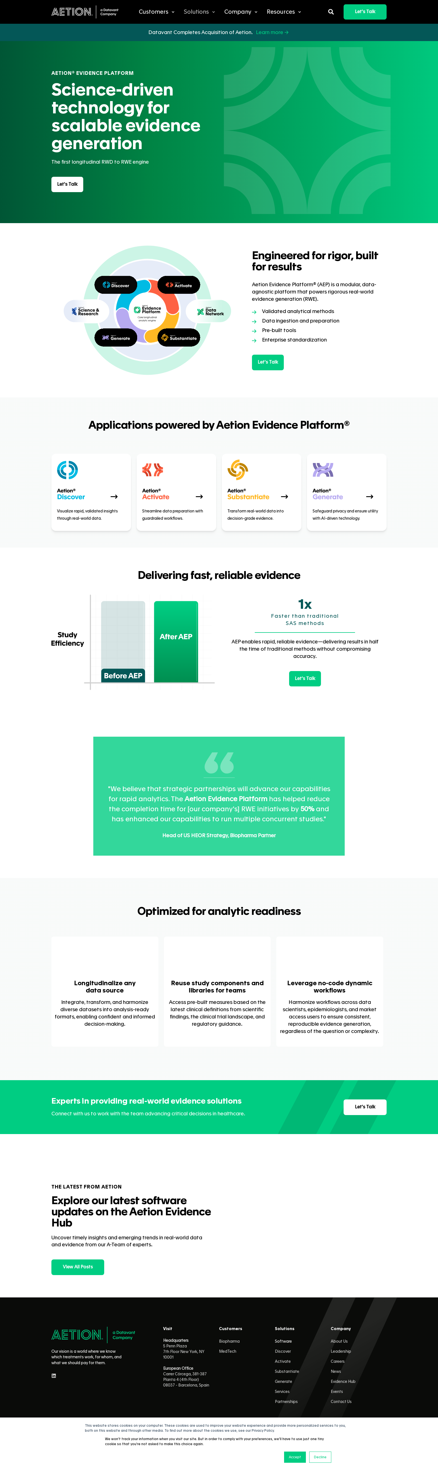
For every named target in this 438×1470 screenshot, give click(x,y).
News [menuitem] (336, 1372)
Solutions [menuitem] (284, 1329)
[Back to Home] (84, 11)
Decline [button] (320, 1457)
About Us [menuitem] (339, 1341)
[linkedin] (53, 1375)
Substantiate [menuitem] (287, 1372)
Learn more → (273, 32)
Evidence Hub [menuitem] (343, 1382)
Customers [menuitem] (230, 1329)
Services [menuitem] (282, 1392)
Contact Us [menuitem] (341, 1402)
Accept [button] (295, 1457)
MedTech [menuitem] (227, 1352)
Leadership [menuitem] (341, 1352)
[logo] (93, 1335)
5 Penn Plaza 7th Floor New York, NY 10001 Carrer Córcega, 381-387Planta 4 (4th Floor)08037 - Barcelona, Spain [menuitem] (186, 1363)
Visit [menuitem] (167, 1329)
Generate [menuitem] (283, 1382)
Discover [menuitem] (283, 1352)
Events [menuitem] (337, 1392)
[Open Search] (331, 11)
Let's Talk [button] (365, 11)
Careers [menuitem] (338, 1362)
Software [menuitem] (283, 1341)
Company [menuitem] (341, 1329)
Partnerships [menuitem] (286, 1402)
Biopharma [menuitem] (229, 1341)
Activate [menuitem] (283, 1362)
